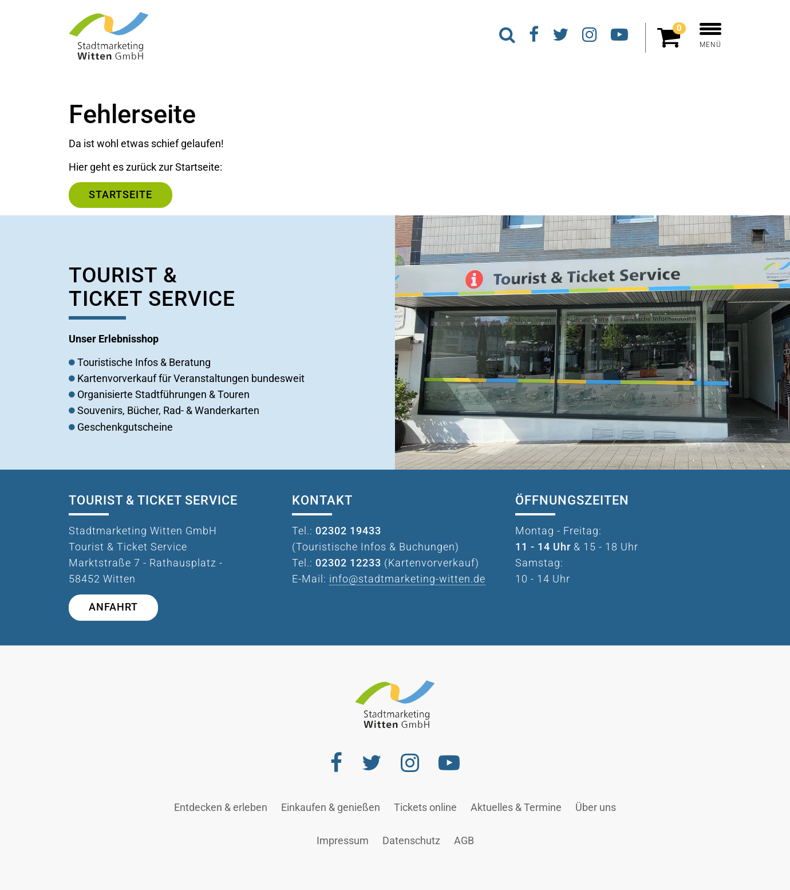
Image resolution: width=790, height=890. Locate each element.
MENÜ (710, 36)
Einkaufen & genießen (330, 807)
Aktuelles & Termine (516, 807)
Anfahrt (113, 607)
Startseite (120, 194)
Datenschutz (411, 840)
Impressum (343, 840)
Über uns (595, 807)
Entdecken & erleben (220, 807)
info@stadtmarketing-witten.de (407, 579)
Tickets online (425, 807)
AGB (464, 840)
